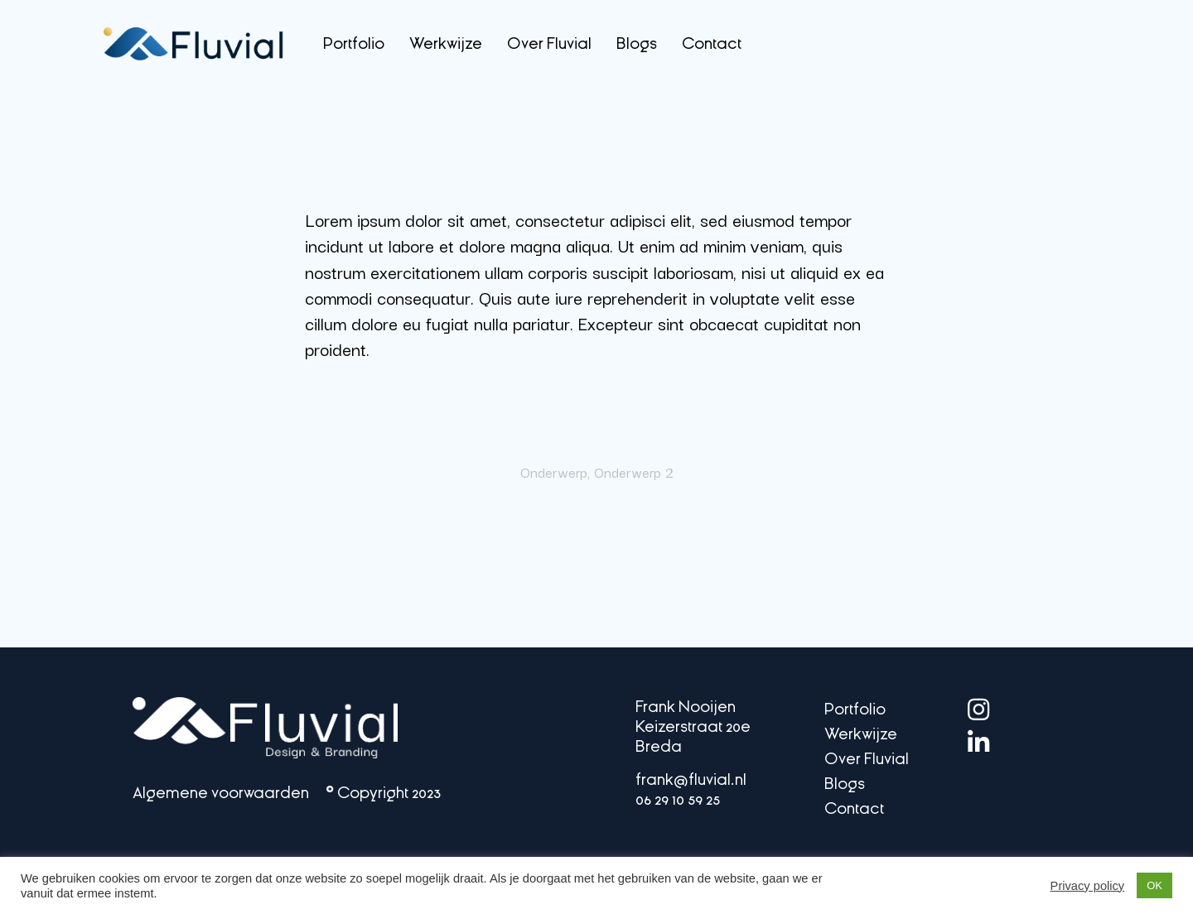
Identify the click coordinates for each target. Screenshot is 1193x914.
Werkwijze (445, 43)
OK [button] (1154, 885)
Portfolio (353, 43)
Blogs (636, 43)
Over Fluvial (549, 43)
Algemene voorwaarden (221, 792)
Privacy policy (1088, 885)
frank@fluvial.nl (694, 779)
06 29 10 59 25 (679, 799)
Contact (711, 43)
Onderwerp (553, 472)
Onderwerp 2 (634, 472)
